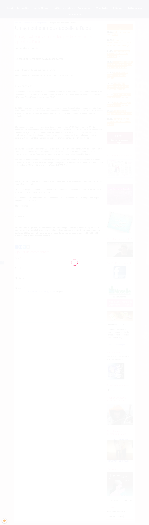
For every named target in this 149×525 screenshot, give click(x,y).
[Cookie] (4, 520)
